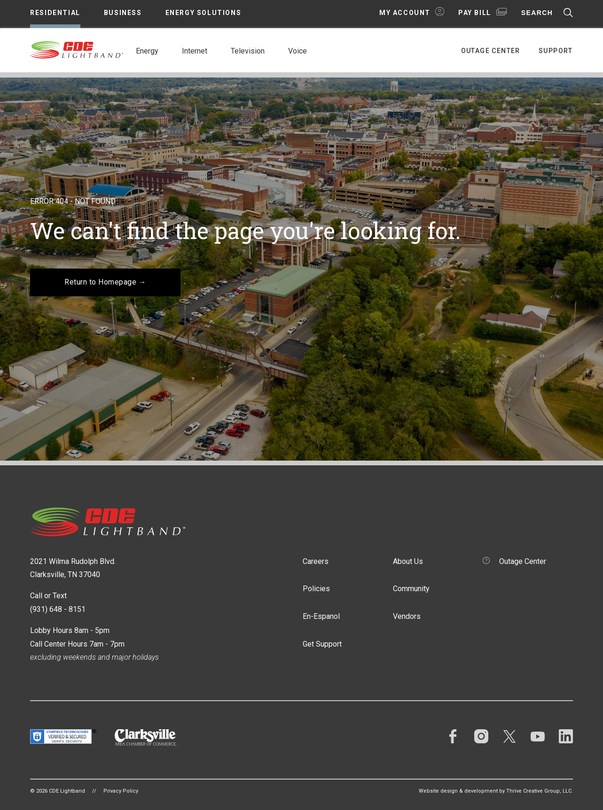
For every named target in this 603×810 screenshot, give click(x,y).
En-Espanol (321, 616)
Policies (316, 588)
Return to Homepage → (105, 282)
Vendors (407, 616)
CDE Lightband (77, 49)
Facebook (453, 736)
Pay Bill (474, 12)
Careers (316, 561)
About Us (408, 561)
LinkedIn (566, 736)
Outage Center (490, 50)
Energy (147, 50)
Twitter (509, 736)
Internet (194, 50)
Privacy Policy (120, 791)
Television (248, 50)
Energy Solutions (203, 12)
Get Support (322, 644)
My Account (405, 12)
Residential (55, 12)
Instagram (481, 736)
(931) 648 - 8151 (58, 609)
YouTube (538, 736)
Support (556, 50)
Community (411, 588)
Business (123, 12)
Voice (297, 50)
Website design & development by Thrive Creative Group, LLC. (496, 791)
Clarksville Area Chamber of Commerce (146, 737)
